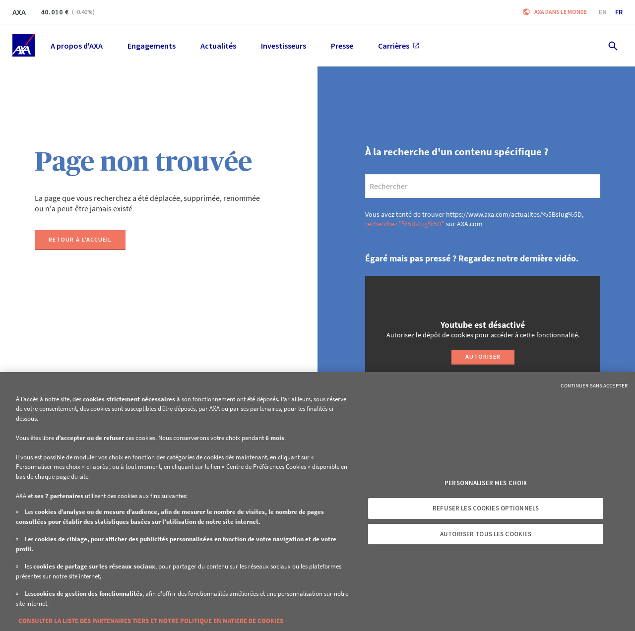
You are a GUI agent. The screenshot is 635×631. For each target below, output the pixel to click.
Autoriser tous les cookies (485, 534)
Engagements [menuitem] (151, 46)
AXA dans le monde (560, 11)
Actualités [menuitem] (218, 46)
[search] (482, 186)
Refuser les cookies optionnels (486, 508)
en (603, 11)
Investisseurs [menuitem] (283, 46)
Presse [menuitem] (342, 46)
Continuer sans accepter (594, 385)
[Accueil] (23, 45)
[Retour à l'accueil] (80, 240)
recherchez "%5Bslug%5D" (404, 223)
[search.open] (612, 45)
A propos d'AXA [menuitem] (77, 46)
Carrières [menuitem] (398, 46)
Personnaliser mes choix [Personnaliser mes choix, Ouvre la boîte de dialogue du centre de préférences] (485, 483)
